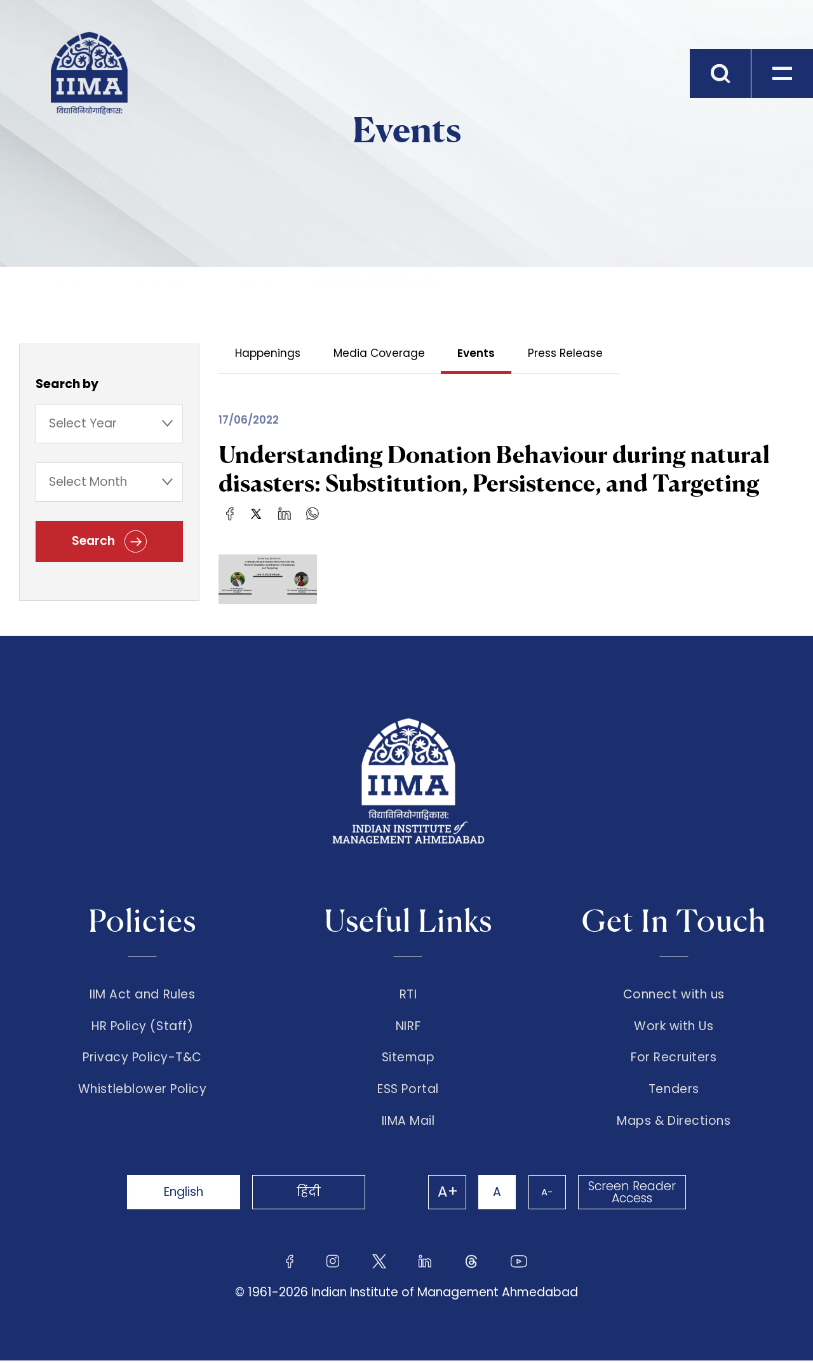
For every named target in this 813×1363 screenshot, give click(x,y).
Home (66, 281)
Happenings (267, 353)
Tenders (673, 1091)
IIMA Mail (408, 1123)
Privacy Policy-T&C (142, 1058)
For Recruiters (673, 1058)
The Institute (155, 281)
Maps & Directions (673, 1123)
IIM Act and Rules (142, 994)
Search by (67, 384)
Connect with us (674, 994)
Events (255, 281)
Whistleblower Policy (142, 1091)
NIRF (408, 1026)
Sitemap (408, 1058)
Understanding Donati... (377, 281)
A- (546, 1194)
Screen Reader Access (632, 1194)
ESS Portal (407, 1091)
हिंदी (311, 1194)
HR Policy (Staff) (142, 1026)
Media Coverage (379, 353)
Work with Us (673, 1026)
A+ (446, 1195)
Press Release (565, 353)
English (184, 1194)
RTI (408, 994)
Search (109, 542)
